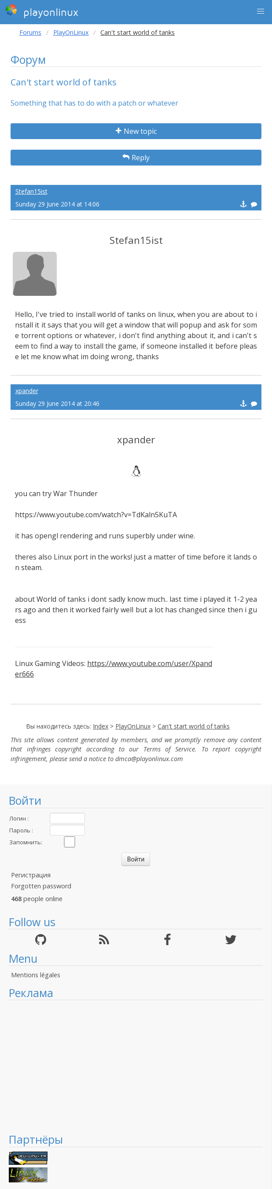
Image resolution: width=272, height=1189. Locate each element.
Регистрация (31, 875)
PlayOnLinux (71, 32)
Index (100, 726)
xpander (26, 391)
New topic (136, 131)
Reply (136, 157)
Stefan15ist (31, 191)
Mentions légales (35, 975)
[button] (260, 11)
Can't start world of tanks (194, 726)
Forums (30, 32)
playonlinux (41, 11)
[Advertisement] (136, 1066)
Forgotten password (41, 886)
